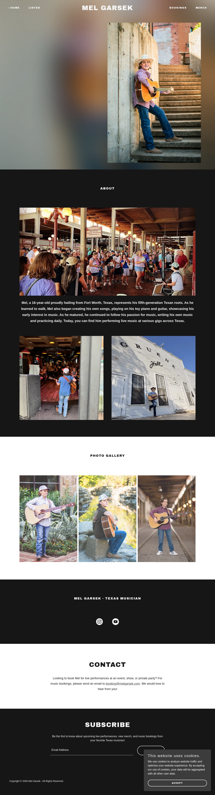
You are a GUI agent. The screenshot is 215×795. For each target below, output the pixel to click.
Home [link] (15, 8)
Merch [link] (201, 8)
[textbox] (91, 750)
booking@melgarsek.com (123, 683)
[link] (107, 9)
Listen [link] (34, 8)
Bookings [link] (178, 8)
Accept (177, 783)
